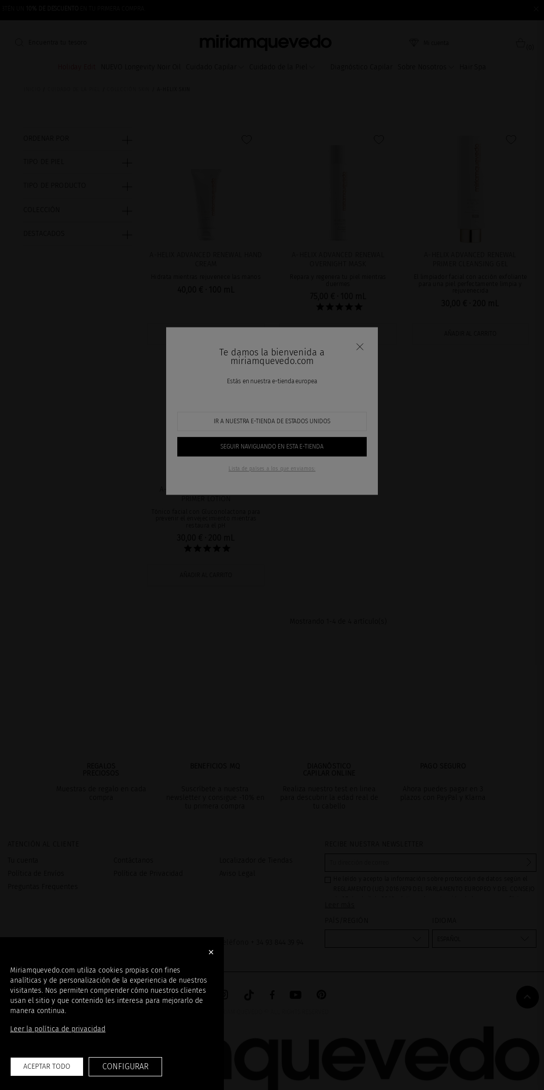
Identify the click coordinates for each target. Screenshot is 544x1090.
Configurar (125, 1066)
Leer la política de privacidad (57, 1029)
